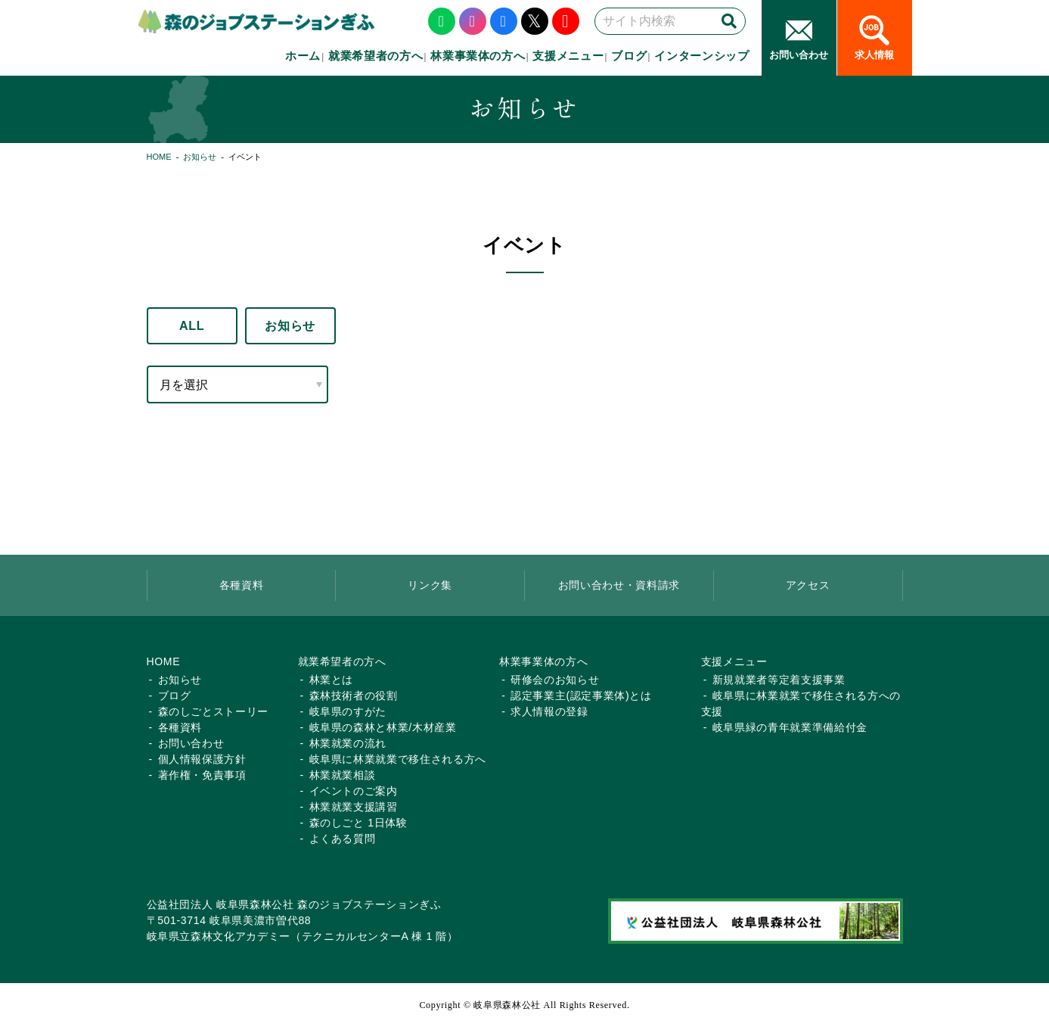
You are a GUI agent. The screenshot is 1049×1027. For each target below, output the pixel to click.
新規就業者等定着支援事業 (779, 680)
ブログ (629, 55)
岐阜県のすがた (348, 711)
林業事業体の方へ (477, 55)
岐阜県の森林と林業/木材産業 (383, 727)
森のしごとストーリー (213, 711)
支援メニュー (568, 55)
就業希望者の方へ (375, 55)
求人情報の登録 (549, 711)
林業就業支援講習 (353, 807)
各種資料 (241, 585)
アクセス (808, 585)
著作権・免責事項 (202, 775)
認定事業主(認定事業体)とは (581, 695)
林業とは (331, 680)
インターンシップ (701, 55)
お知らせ (199, 156)
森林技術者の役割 (353, 695)
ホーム (303, 55)
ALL (191, 325)
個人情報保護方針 (202, 759)
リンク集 (430, 585)
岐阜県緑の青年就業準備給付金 (789, 727)
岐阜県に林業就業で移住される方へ (397, 759)
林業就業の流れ (348, 743)
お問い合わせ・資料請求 (619, 585)
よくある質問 (342, 838)
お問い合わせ (191, 743)
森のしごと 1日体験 (358, 823)
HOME (159, 156)
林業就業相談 (342, 775)
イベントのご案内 (353, 791)
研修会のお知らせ (555, 680)
